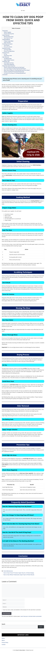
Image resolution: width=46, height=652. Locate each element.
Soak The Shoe (7, 42)
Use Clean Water (7, 49)
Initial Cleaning (5, 35)
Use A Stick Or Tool (8, 38)
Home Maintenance (8, 571)
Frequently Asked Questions (8, 66)
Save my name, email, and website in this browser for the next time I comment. (22, 609)
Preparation (5, 30)
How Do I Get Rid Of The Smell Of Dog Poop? (14, 71)
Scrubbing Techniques (7, 44)
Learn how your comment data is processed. (31, 616)
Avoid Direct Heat (8, 55)
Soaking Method (6, 39)
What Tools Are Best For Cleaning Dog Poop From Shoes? (17, 70)
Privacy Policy (5, 642)
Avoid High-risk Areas (9, 63)
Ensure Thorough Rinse (9, 51)
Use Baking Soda (8, 58)
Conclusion (4, 74)
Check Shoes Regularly (9, 64)
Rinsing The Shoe (6, 48)
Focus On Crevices (8, 47)
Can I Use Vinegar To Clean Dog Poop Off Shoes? (15, 68)
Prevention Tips (5, 61)
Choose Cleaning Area (9, 33)
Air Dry (5, 54)
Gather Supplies (7, 32)
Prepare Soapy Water (8, 41)
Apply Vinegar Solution (9, 60)
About (3, 640)
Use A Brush (6, 45)
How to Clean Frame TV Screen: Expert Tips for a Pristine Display (18, 573)
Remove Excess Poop (8, 36)
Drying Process (5, 52)
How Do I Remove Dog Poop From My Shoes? (14, 67)
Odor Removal (5, 57)
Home (3, 638)
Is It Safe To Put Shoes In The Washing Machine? (15, 73)
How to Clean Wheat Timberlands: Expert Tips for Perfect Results (18, 574)
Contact (3, 644)
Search (41, 626)
